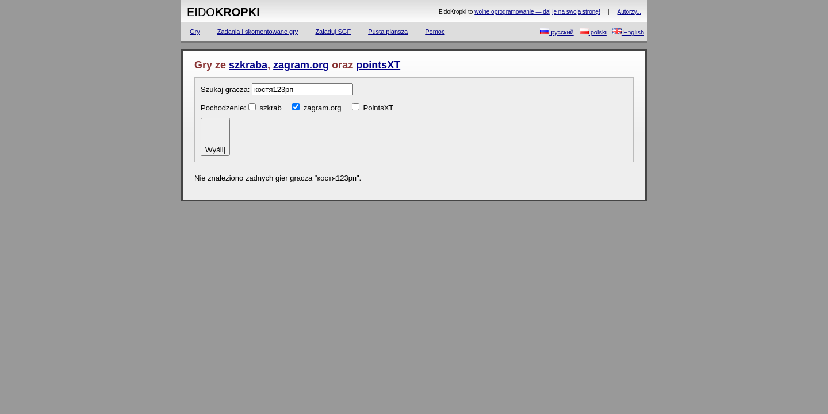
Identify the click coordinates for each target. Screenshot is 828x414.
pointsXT (378, 65)
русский (557, 32)
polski (593, 32)
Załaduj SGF (333, 31)
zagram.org (301, 65)
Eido (223, 12)
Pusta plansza (388, 31)
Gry (195, 31)
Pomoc (434, 31)
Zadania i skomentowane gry (257, 31)
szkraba (248, 65)
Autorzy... (630, 12)
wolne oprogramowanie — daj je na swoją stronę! (537, 12)
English (628, 32)
